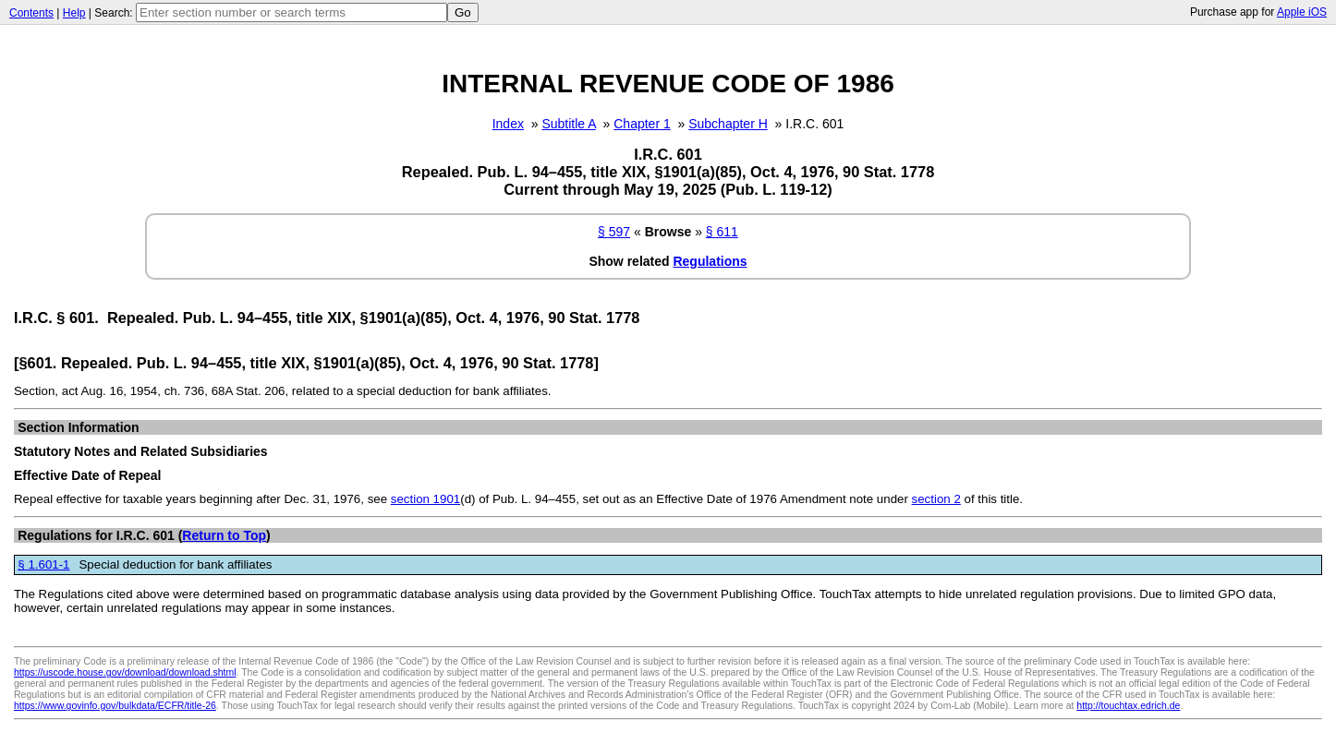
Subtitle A (568, 123)
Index (508, 123)
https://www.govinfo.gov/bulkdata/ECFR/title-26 (115, 705)
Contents (31, 12)
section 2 (936, 499)
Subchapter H (728, 123)
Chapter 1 (641, 123)
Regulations (710, 261)
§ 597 (614, 231)
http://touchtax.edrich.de (1128, 705)
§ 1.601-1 (43, 564)
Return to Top (224, 535)
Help (74, 12)
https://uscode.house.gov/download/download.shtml (125, 672)
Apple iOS (1302, 12)
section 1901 (425, 499)
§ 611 (722, 231)
